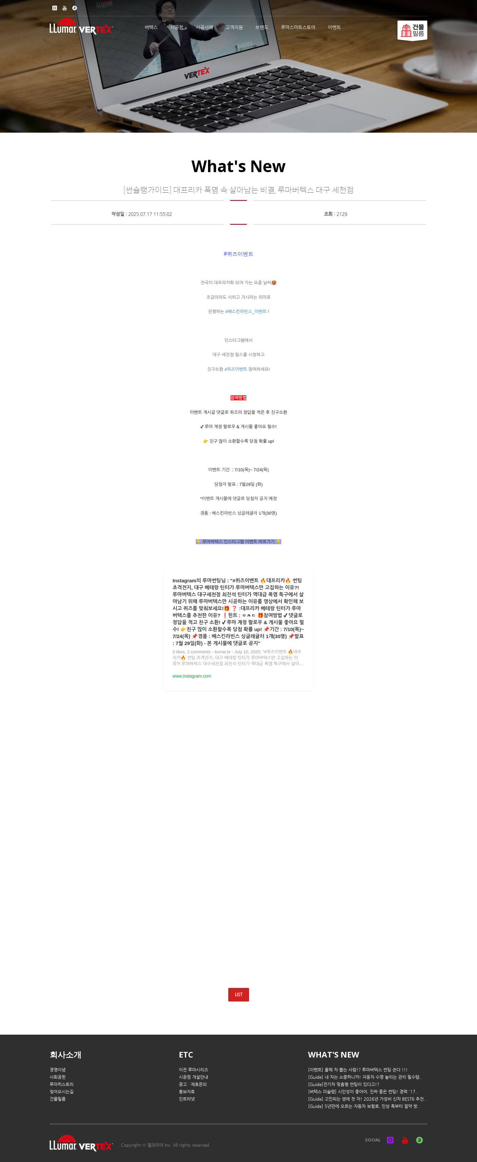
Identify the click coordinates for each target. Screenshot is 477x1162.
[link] (238, 254)
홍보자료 (187, 1091)
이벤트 (334, 27)
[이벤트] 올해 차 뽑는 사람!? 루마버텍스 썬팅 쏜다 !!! (358, 1069)
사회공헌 (58, 1076)
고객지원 (234, 27)
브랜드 (261, 27)
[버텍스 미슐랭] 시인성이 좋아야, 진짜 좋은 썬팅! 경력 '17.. (363, 1091)
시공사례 (204, 27)
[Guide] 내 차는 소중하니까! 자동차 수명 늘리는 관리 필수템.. (365, 1076)
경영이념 (58, 1069)
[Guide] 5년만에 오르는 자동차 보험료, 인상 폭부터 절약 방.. (364, 1106)
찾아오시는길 (62, 1091)
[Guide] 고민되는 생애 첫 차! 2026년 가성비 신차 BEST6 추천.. (367, 1098)
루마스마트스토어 (298, 27)
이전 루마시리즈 (193, 1069)
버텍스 (151, 27)
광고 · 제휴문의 (193, 1084)
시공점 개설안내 (193, 1076)
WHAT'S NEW (333, 1054)
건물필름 (58, 1098)
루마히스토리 (62, 1084)
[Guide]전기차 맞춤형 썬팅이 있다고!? (343, 1084)
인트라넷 (187, 1098)
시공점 (176, 27)
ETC (186, 1054)
